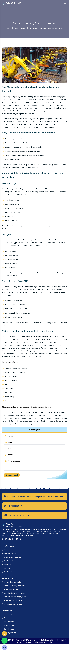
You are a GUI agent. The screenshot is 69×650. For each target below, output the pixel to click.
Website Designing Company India (40, 642)
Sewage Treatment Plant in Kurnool (44, 287)
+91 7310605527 (14, 506)
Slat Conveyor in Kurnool (45, 240)
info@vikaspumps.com (18, 515)
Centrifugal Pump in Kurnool (26, 189)
